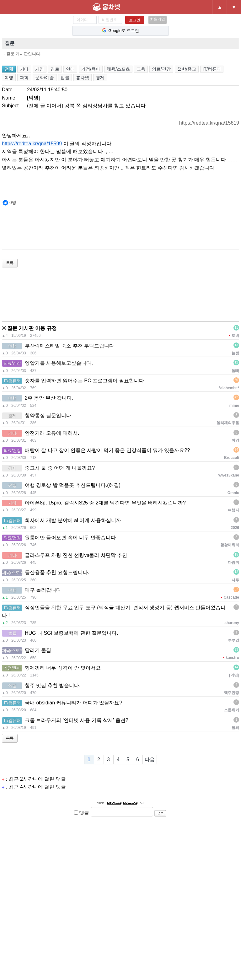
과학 (24, 77)
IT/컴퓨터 (212, 69)
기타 (24, 69)
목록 (9, 263)
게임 (39, 69)
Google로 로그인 (120, 30)
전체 (8, 69)
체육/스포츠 (118, 69)
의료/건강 (161, 69)
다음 (150, 759)
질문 (9, 43)
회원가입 (157, 19)
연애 (70, 69)
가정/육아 (90, 69)
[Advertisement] (116, 232)
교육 (141, 69)
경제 (100, 77)
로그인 (134, 20)
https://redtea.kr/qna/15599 (32, 143)
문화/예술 (44, 77)
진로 (55, 69)
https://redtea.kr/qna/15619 (209, 123)
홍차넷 (117, 6)
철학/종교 (186, 69)
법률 (65, 77)
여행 (8, 77)
